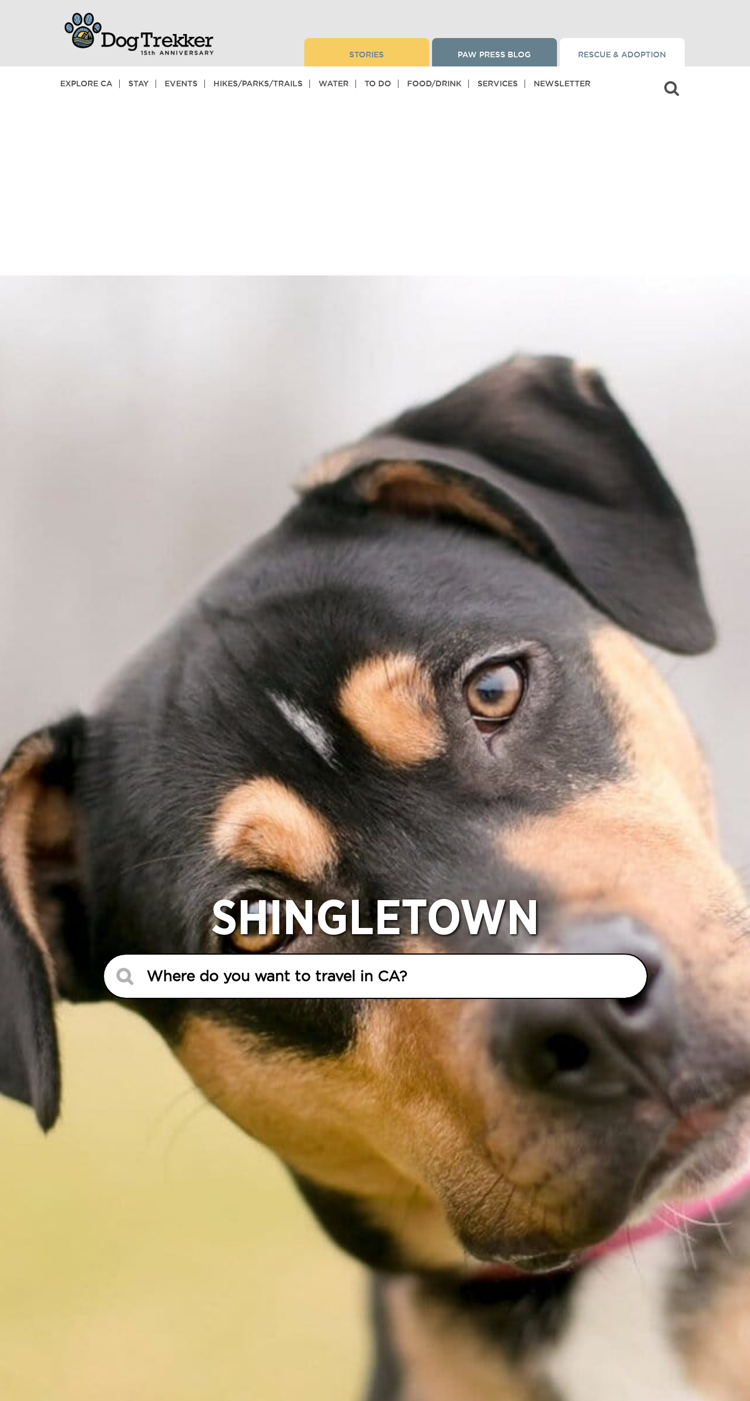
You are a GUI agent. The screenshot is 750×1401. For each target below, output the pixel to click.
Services (497, 83)
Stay (138, 83)
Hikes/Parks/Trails (258, 83)
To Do (377, 83)
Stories (366, 54)
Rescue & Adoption (622, 54)
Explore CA (86, 83)
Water (334, 83)
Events (181, 83)
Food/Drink (434, 83)
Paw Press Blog (494, 54)
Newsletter (562, 83)
